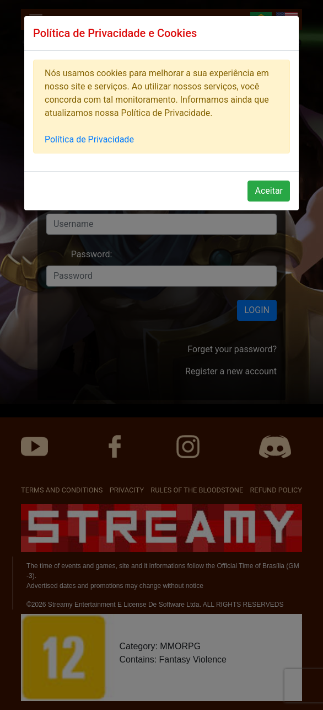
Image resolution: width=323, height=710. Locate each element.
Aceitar (269, 191)
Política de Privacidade (89, 139)
